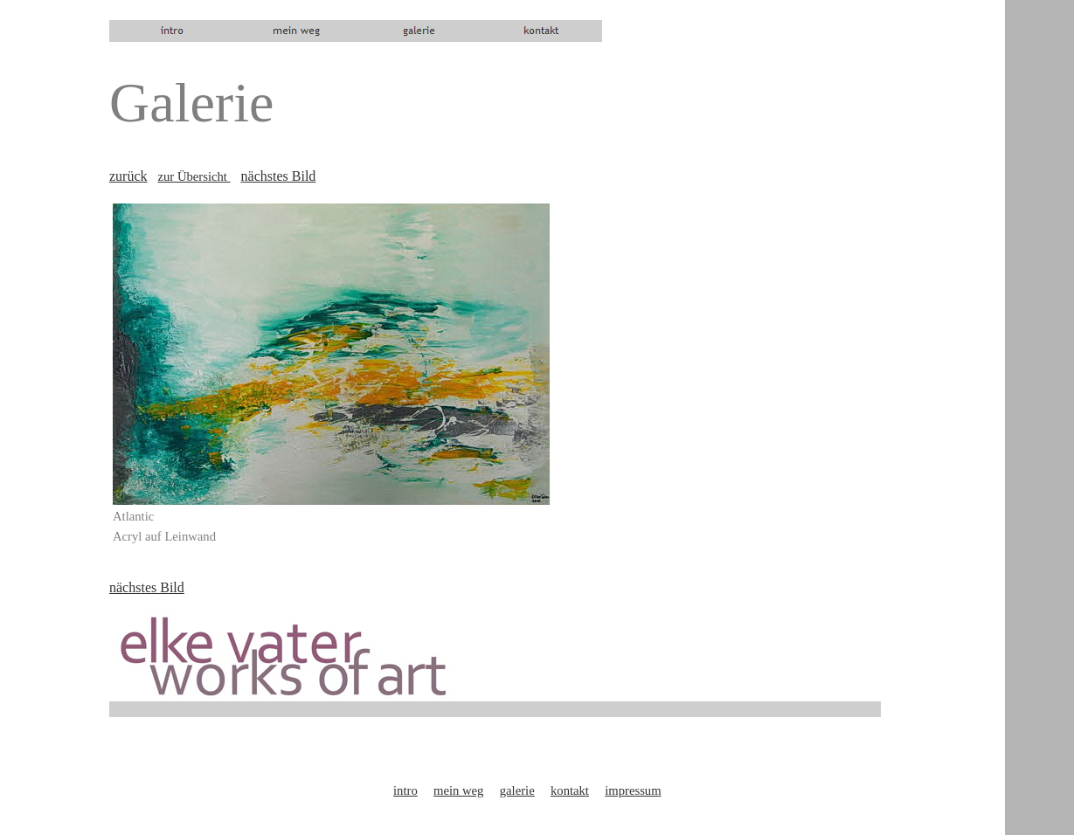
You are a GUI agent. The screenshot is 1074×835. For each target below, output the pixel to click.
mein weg (458, 790)
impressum (633, 790)
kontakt (570, 790)
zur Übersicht (194, 176)
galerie (517, 790)
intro (405, 790)
